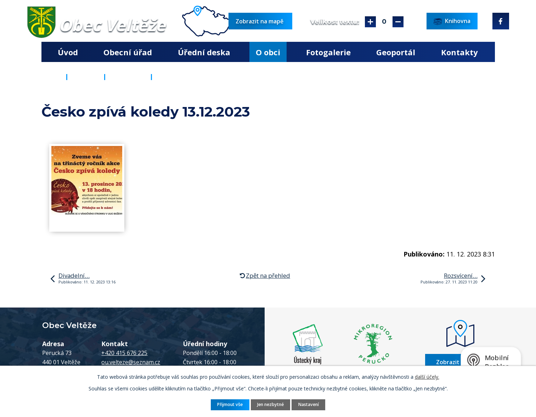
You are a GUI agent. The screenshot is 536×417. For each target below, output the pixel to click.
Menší (398, 21)
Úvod (68, 52)
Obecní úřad (127, 52)
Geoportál (395, 52)
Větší (370, 21)
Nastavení (308, 404)
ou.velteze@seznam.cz (130, 362)
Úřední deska (204, 52)
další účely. (427, 376)
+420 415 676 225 (124, 353)
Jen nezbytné (270, 404)
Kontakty (459, 52)
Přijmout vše (230, 404)
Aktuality (128, 76)
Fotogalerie (328, 52)
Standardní (384, 21)
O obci (268, 52)
